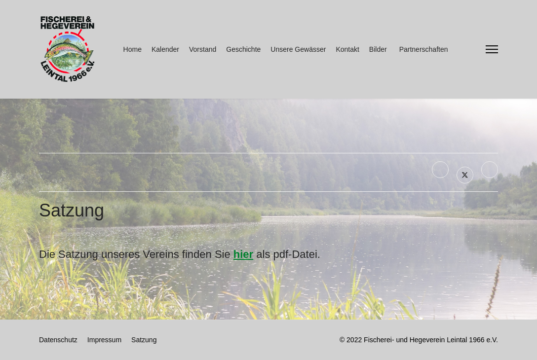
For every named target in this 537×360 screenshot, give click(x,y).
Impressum (104, 340)
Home (132, 49)
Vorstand (202, 49)
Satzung (143, 340)
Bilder (378, 49)
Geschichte (243, 49)
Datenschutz (58, 340)
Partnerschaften (423, 49)
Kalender (165, 49)
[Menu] (492, 49)
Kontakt (347, 49)
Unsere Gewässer (298, 49)
